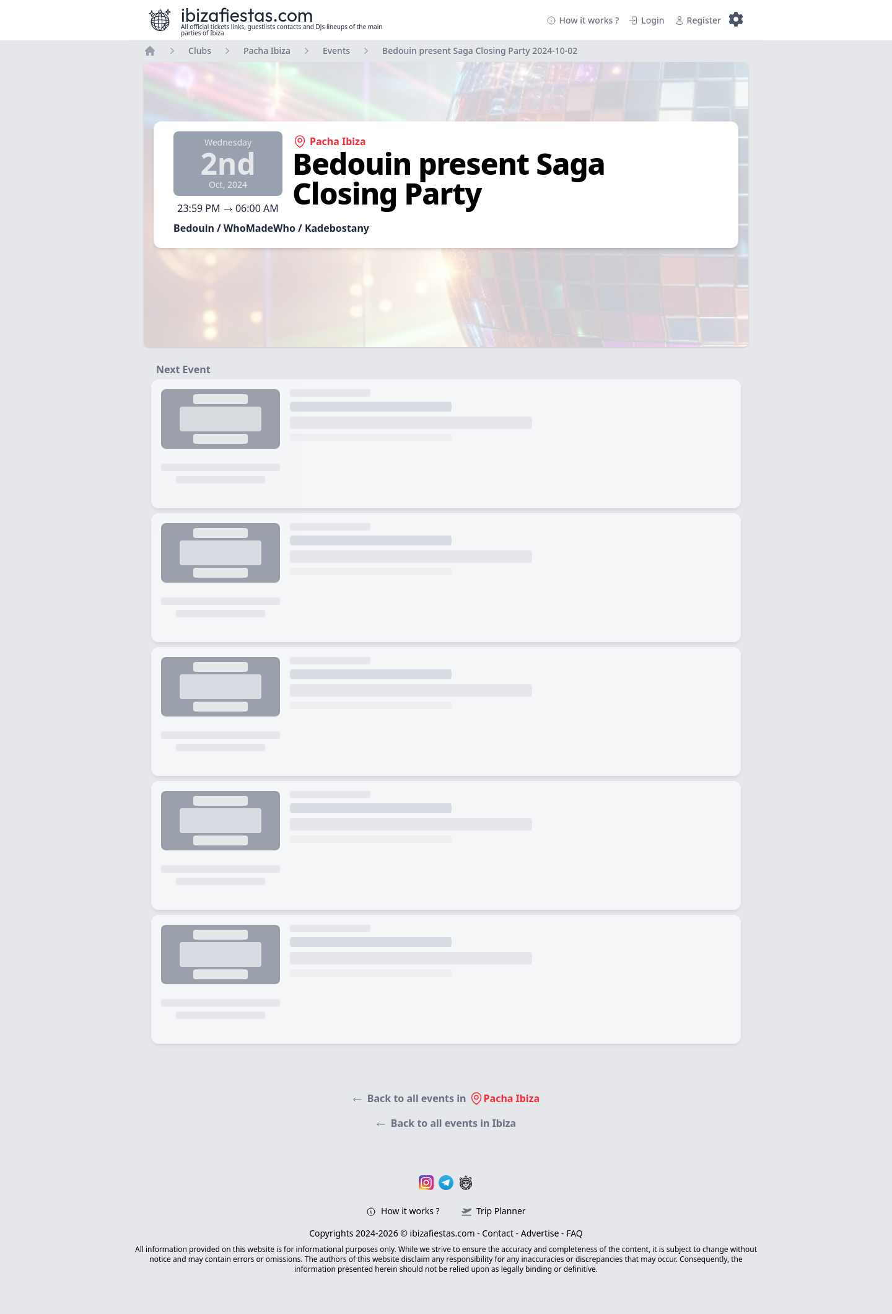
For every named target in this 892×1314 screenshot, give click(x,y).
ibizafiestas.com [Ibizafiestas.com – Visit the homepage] (247, 15)
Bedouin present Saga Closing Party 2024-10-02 (479, 50)
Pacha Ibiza (267, 50)
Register (698, 20)
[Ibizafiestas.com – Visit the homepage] (160, 20)
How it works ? (582, 20)
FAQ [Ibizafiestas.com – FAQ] (574, 1233)
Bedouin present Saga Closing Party (448, 178)
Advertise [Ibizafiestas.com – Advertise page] (540, 1233)
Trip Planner (493, 1211)
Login (646, 20)
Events (336, 50)
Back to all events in (446, 1098)
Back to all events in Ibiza (446, 1123)
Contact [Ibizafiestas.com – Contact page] (498, 1233)
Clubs (199, 50)
